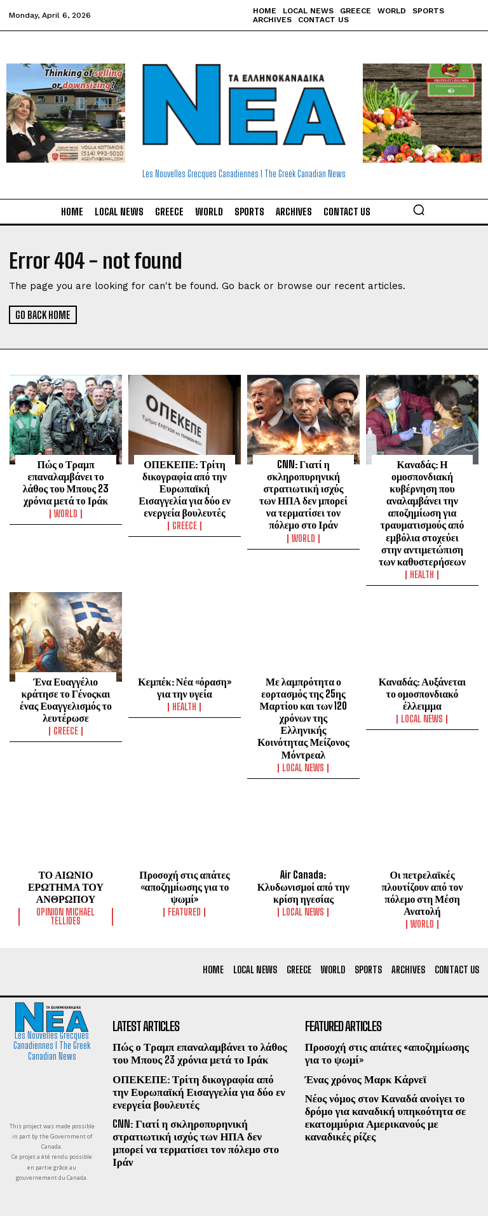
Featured (184, 888)
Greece (184, 522)
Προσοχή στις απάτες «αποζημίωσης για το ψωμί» (184, 863)
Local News (303, 745)
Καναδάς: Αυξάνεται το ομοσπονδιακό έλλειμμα (423, 687)
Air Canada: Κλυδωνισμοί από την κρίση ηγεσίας (304, 863)
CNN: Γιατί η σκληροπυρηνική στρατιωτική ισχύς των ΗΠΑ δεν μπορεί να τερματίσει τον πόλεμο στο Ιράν (303, 492)
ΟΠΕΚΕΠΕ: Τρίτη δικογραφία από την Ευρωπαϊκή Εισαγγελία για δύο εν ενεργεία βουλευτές (184, 486)
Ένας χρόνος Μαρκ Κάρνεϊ (362, 1053)
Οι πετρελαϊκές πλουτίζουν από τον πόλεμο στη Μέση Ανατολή (422, 869)
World (66, 511)
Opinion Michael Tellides (65, 893)
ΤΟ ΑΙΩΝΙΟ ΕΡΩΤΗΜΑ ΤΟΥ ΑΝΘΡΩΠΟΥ (66, 863)
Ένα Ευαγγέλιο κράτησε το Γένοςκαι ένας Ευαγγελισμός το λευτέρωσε (65, 692)
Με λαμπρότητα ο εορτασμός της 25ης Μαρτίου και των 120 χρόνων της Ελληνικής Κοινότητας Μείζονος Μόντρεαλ (303, 704)
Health (422, 568)
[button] (418, 209)
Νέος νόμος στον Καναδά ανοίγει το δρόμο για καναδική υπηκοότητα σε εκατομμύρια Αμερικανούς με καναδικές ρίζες (391, 1089)
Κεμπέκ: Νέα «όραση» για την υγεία (184, 681)
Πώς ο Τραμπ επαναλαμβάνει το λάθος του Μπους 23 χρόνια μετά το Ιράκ (66, 481)
